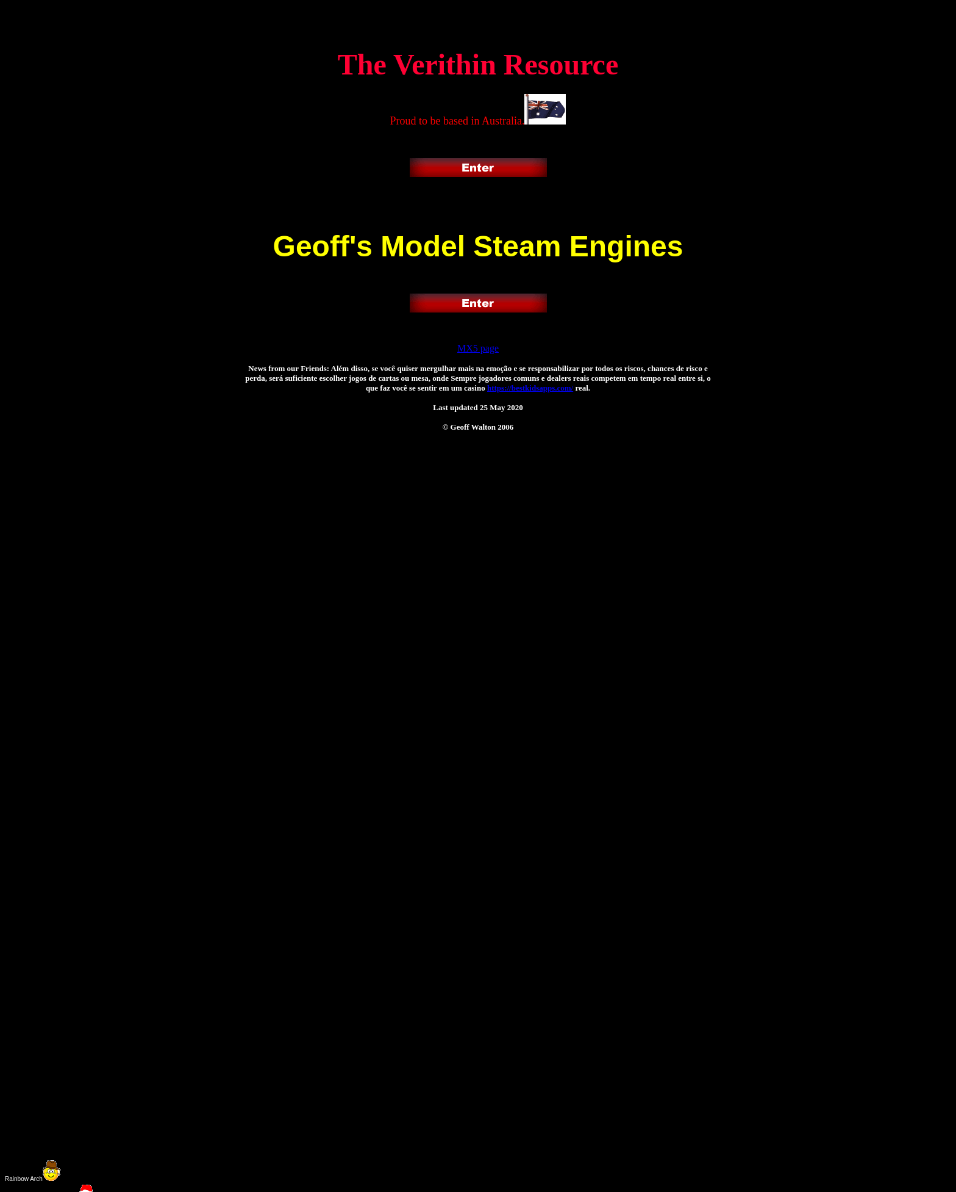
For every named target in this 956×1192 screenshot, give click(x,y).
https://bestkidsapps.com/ (530, 387)
